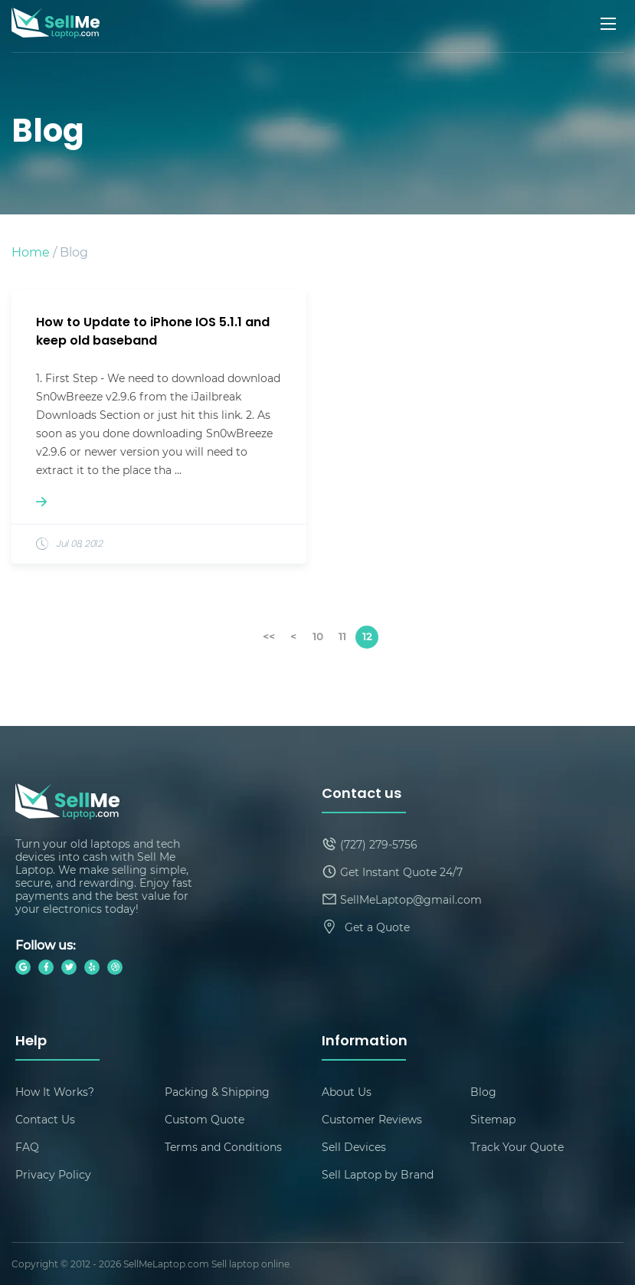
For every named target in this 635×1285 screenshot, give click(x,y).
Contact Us (45, 1119)
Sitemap (493, 1119)
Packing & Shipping (217, 1091)
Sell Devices (354, 1146)
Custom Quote (204, 1119)
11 (342, 635)
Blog (483, 1091)
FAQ (27, 1146)
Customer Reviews (372, 1119)
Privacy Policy (53, 1174)
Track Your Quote (517, 1146)
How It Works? (54, 1091)
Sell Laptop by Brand (378, 1174)
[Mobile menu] (610, 24)
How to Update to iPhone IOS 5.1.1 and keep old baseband (153, 332)
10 (318, 635)
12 (367, 635)
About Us (347, 1091)
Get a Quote (377, 927)
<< (269, 635)
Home (30, 252)
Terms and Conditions (223, 1146)
